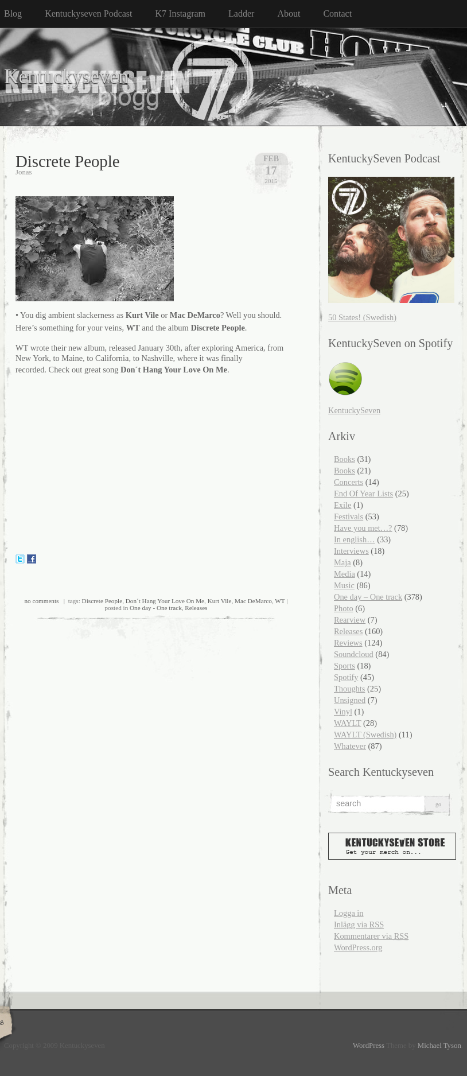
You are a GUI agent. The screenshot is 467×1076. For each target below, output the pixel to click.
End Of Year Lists (363, 493)
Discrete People (67, 161)
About (288, 13)
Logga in (349, 913)
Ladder (241, 13)
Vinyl (343, 711)
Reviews (348, 642)
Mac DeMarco (253, 600)
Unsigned (349, 700)
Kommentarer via (371, 936)
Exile (342, 505)
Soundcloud (353, 654)
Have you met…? (363, 528)
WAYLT (347, 723)
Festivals (348, 516)
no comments (41, 600)
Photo (343, 608)
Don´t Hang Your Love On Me (165, 600)
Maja (342, 562)
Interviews (351, 551)
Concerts (348, 482)
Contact (337, 13)
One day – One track (368, 596)
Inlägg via (359, 924)
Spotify (346, 677)
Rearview (349, 619)
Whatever (350, 746)
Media (344, 573)
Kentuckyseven (66, 76)
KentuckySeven (354, 410)
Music (344, 585)
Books (344, 459)
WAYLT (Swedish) (365, 734)
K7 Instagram (180, 13)
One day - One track (156, 607)
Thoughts (349, 688)
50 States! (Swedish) (362, 317)
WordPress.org (358, 947)
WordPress (368, 1046)
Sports (344, 665)
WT (280, 600)
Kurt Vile (220, 600)
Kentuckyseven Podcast (88, 13)
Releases (196, 607)
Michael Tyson (439, 1046)
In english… (354, 539)
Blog (13, 13)
